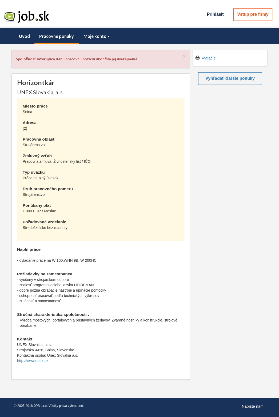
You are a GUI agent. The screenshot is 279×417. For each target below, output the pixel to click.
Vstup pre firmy (252, 14)
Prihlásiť (215, 14)
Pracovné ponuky (56, 36)
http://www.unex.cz (32, 361)
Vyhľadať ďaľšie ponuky (230, 78)
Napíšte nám (253, 406)
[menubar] (139, 36)
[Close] (184, 56)
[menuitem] (24, 36)
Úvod (24, 36)
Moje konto (97, 36)
